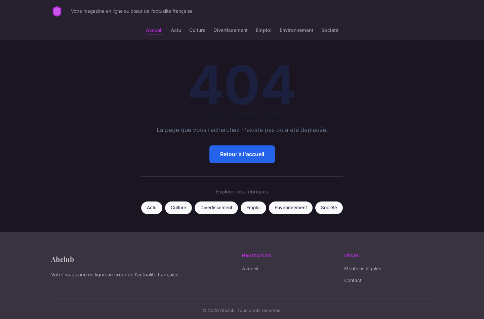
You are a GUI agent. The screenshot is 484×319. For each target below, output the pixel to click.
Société (329, 30)
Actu (176, 30)
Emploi (264, 30)
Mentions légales (362, 268)
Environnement (296, 30)
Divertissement (230, 30)
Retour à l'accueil (242, 154)
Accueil (154, 30)
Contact (353, 280)
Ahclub (62, 259)
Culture (197, 30)
